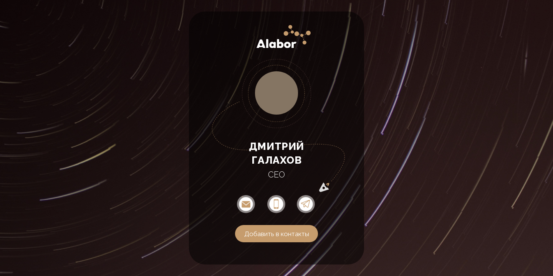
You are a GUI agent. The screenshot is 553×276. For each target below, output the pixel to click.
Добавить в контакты (276, 234)
